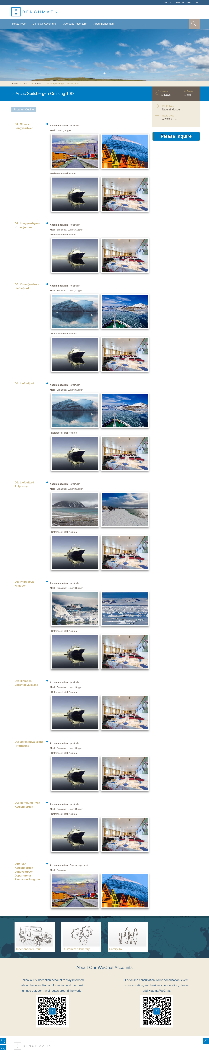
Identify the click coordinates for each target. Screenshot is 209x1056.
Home (14, 83)
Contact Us (166, 2)
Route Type (19, 23)
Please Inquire (176, 136)
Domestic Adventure (44, 23)
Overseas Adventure (75, 23)
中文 (198, 2)
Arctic (26, 83)
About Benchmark (183, 2)
